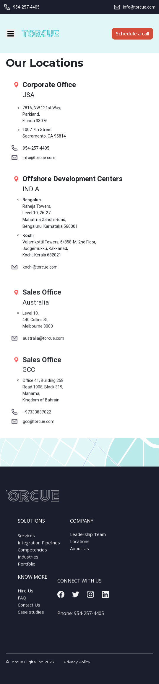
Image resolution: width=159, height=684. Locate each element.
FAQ (22, 601)
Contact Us (29, 608)
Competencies (32, 553)
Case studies (31, 615)
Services (26, 539)
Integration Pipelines (39, 546)
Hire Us (25, 594)
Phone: (80, 618)
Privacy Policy (77, 662)
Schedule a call (132, 33)
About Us (79, 551)
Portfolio (26, 567)
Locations (80, 543)
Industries (28, 560)
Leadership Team (88, 536)
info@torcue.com (134, 7)
